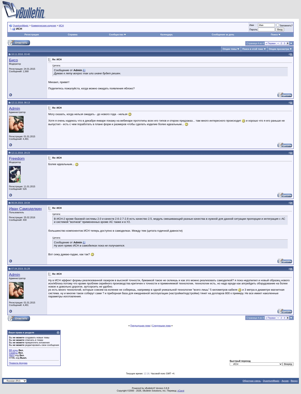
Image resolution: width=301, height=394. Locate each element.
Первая (270, 43)
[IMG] (12, 355)
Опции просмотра (279, 49)
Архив (285, 381)
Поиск (276, 34)
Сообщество (117, 34)
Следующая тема (161, 325)
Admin (14, 108)
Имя (251, 25)
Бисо (13, 60)
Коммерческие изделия (43, 25)
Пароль (253, 29)
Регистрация (31, 34)
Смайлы (13, 353)
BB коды (13, 350)
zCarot (180, 390)
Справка (73, 34)
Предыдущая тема (140, 325)
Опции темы (230, 49)
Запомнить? (284, 25)
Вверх (294, 381)
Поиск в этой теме (252, 49)
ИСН (61, 25)
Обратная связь (251, 381)
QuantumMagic (21, 25)
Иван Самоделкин (25, 209)
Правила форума (18, 363)
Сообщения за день (223, 34)
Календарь (166, 34)
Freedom (17, 158)
